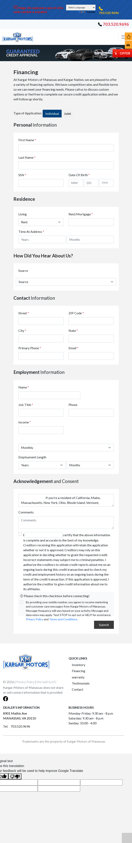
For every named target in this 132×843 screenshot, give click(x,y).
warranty (78, 677)
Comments (26, 512)
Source (23, 270)
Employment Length (32, 457)
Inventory (78, 665)
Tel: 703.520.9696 (16, 726)
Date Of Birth (79, 175)
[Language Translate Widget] (80, 7)
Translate (87, 12)
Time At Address (30, 231)
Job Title (25, 405)
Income (23, 422)
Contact (77, 689)
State (73, 330)
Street (23, 313)
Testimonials (81, 683)
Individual (52, 113)
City (22, 330)
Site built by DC (46, 682)
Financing (78, 671)
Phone (73, 405)
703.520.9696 (109, 13)
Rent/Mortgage (80, 214)
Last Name (26, 157)
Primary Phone (29, 348)
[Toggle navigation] (124, 37)
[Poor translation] (14, 776)
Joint (67, 113)
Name (23, 387)
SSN (22, 175)
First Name (27, 140)
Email (73, 348)
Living (22, 214)
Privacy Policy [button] (25, 682)
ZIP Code (76, 313)
